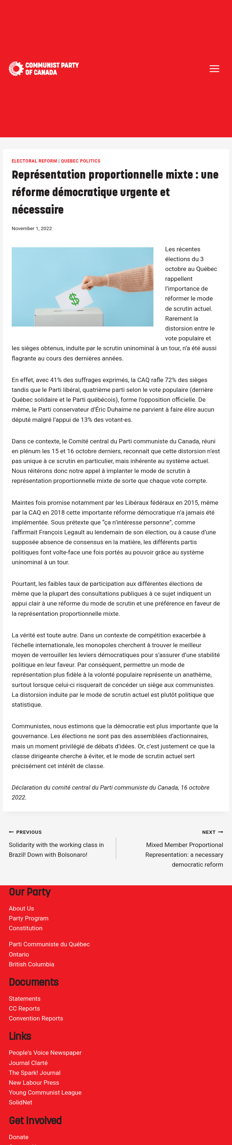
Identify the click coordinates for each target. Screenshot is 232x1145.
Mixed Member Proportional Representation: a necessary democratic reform (173, 847)
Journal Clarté (28, 1062)
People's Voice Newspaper (45, 1052)
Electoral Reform (34, 161)
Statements (25, 998)
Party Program (29, 918)
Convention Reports (36, 1018)
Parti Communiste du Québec (49, 944)
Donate (18, 1137)
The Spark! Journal (35, 1072)
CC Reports (24, 1008)
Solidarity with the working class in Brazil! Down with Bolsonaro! (59, 842)
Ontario (19, 954)
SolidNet (20, 1102)
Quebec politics (80, 161)
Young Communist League (45, 1092)
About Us (21, 908)
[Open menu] (214, 69)
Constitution (25, 928)
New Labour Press (34, 1082)
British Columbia (31, 964)
